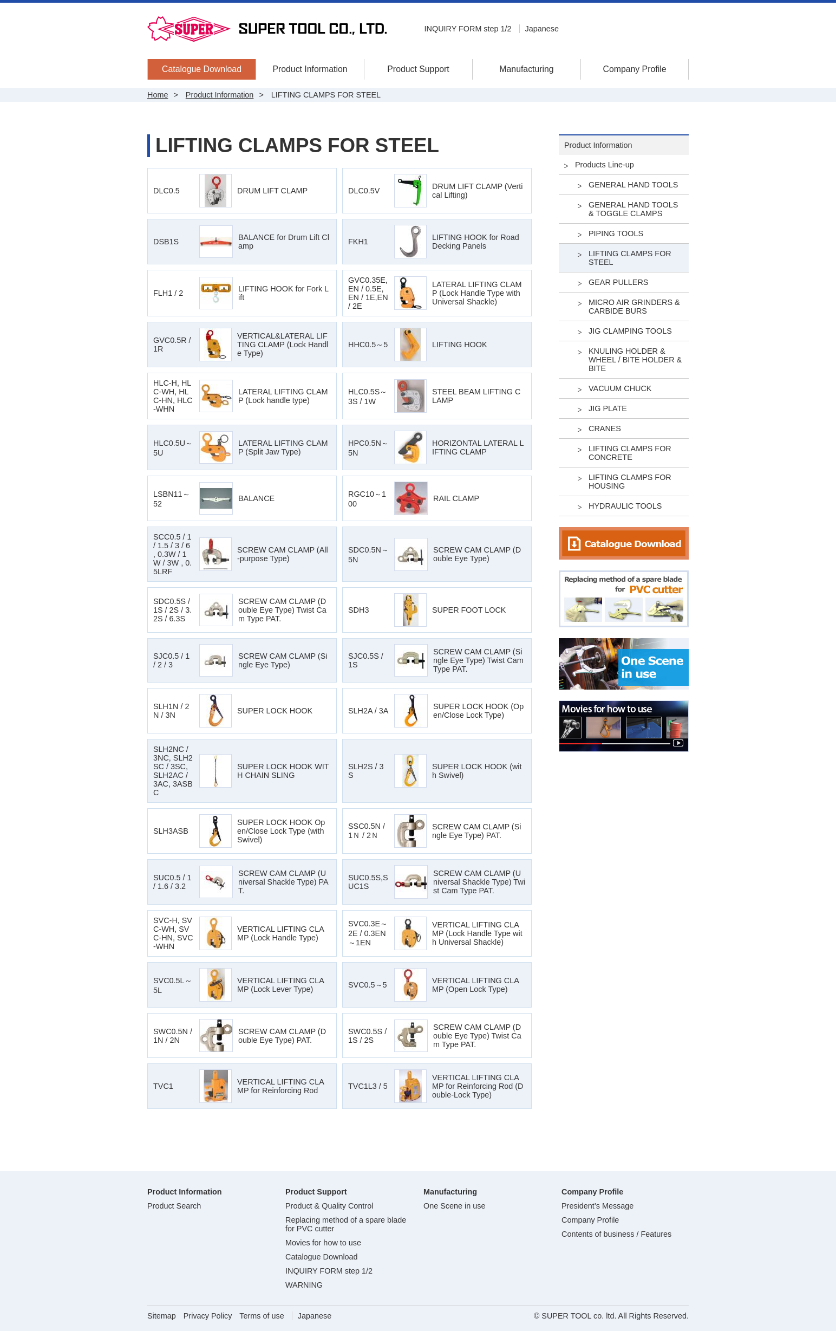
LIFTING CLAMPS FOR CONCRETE (630, 453)
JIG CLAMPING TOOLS (630, 331)
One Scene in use (454, 1206)
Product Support (418, 69)
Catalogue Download (201, 69)
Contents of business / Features (616, 1234)
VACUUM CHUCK (620, 388)
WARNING (304, 1285)
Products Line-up (604, 164)
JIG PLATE (608, 408)
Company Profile (634, 69)
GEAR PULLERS (618, 282)
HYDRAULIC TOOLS (625, 506)
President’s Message (597, 1206)
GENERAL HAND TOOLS (633, 184)
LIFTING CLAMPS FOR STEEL (630, 258)
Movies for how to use (323, 1242)
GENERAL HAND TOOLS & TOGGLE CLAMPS (633, 209)
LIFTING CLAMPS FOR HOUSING (630, 481)
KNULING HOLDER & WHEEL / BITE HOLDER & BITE (635, 360)
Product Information (309, 69)
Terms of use (261, 1315)
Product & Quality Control (329, 1206)
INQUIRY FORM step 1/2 (468, 28)
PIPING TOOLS (616, 233)
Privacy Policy (208, 1315)
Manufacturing (526, 69)
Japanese (542, 28)
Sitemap (161, 1315)
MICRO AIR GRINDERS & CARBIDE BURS (634, 306)
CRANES (605, 428)
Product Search (174, 1206)
